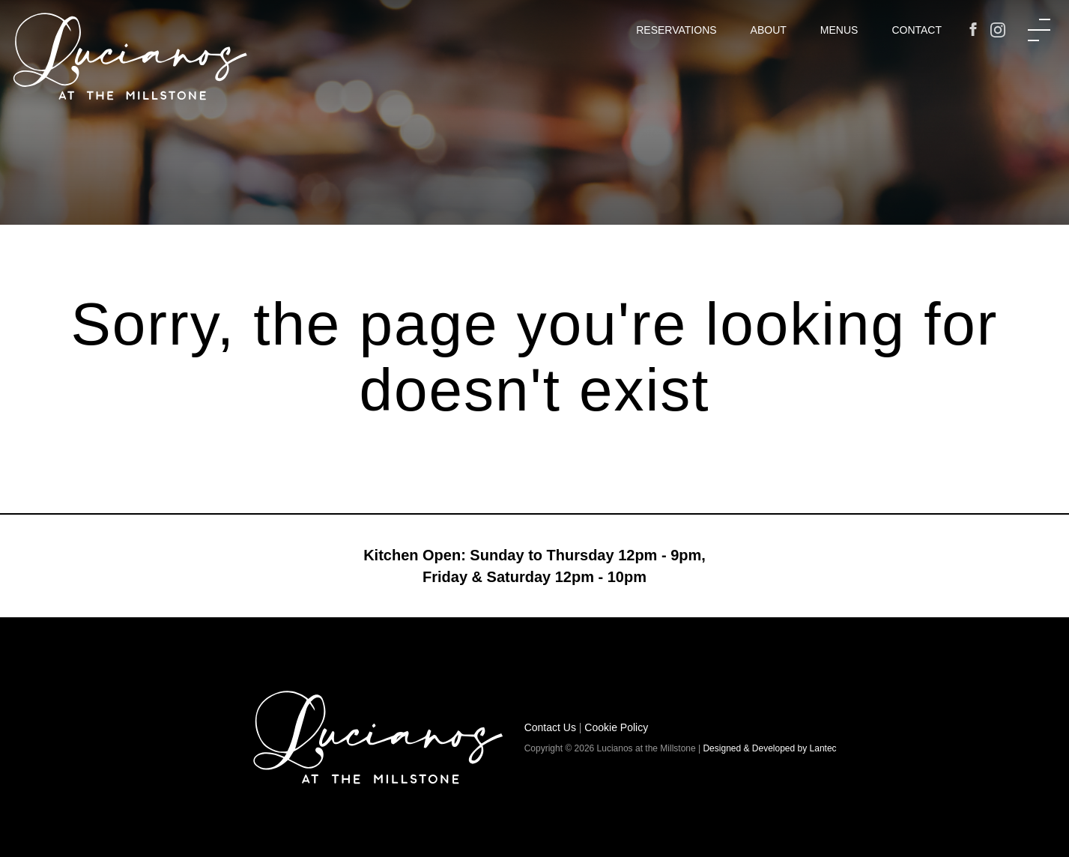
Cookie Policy (616, 727)
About (769, 30)
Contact (916, 30)
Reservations (676, 30)
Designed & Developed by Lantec (769, 748)
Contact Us (550, 727)
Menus (839, 30)
